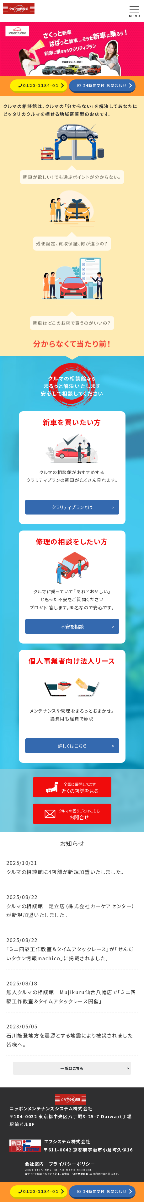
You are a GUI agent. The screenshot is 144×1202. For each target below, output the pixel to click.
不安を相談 (72, 626)
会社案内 (34, 1164)
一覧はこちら (71, 1068)
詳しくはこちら (72, 746)
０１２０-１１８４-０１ (38, 85)
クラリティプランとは (72, 507)
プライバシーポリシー (72, 1164)
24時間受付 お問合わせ (103, 85)
